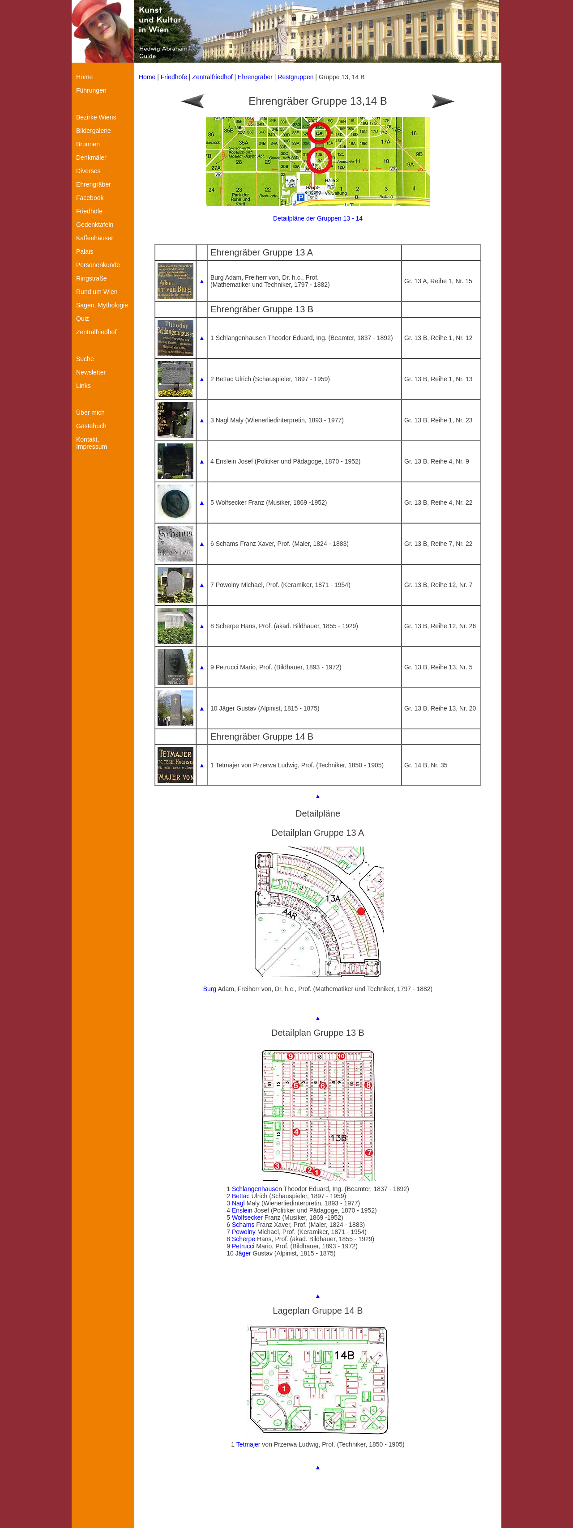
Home (147, 77)
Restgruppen (295, 77)
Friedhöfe (174, 77)
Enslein (242, 1210)
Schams (243, 1224)
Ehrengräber (255, 77)
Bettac (241, 1196)
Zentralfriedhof (212, 77)
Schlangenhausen (257, 1188)
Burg (210, 988)
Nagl (238, 1203)
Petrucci (243, 1246)
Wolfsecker (247, 1217)
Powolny (244, 1231)
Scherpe (243, 1239)
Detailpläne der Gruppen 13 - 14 (318, 218)
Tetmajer (248, 1444)
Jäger (243, 1253)
